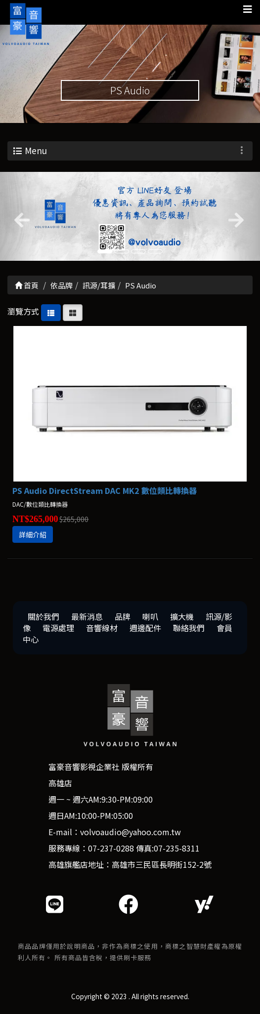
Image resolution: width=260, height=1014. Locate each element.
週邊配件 (145, 628)
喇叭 (150, 616)
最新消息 (87, 616)
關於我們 (43, 616)
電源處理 (58, 628)
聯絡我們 (189, 628)
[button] (19, 216)
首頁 (27, 285)
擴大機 (182, 616)
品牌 (122, 616)
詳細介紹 (32, 534)
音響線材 (102, 628)
